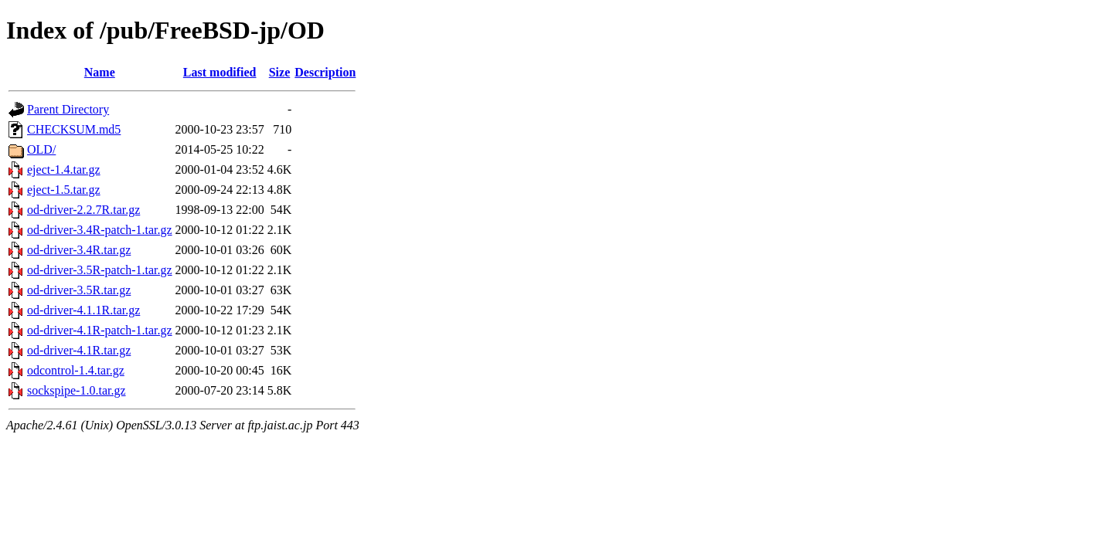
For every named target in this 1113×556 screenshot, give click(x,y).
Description (325, 72)
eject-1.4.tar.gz (63, 169)
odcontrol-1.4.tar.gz (75, 370)
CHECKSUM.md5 (74, 129)
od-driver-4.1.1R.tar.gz (83, 310)
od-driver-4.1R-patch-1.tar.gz (99, 330)
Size (280, 72)
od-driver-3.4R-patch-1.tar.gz (99, 229)
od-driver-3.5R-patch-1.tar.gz (99, 269)
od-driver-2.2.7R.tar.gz (83, 209)
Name (99, 72)
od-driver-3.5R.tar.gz (79, 290)
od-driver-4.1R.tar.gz (79, 350)
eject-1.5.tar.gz (63, 189)
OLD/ (41, 149)
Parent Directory (68, 109)
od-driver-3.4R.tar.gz (79, 249)
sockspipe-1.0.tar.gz (76, 390)
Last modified (220, 72)
